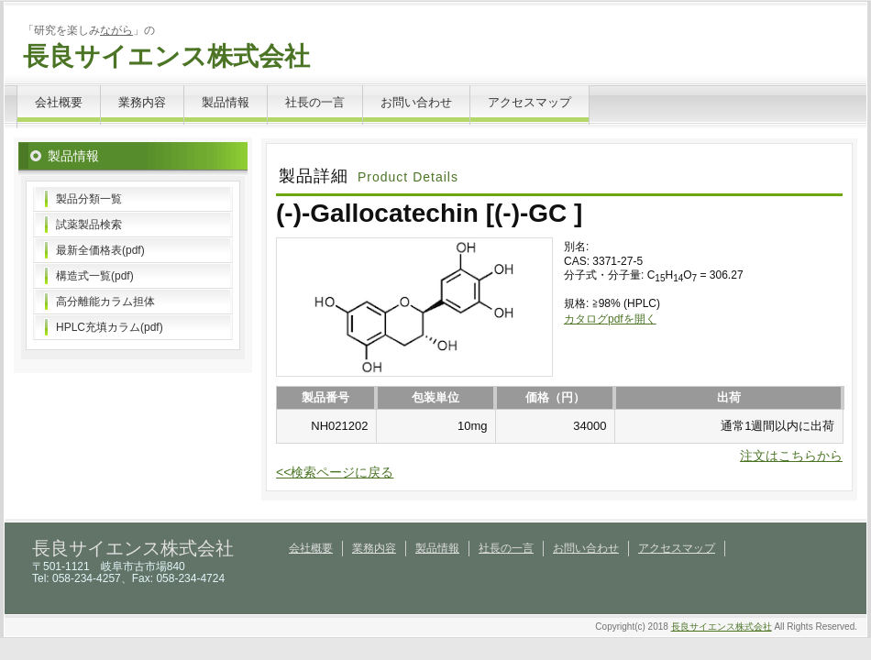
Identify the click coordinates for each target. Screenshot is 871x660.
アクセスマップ (529, 102)
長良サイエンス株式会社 (166, 56)
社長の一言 (315, 102)
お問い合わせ (416, 102)
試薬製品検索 (89, 224)
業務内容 (142, 102)
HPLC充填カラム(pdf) (109, 327)
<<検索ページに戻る (334, 472)
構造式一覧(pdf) (95, 276)
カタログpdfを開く (610, 319)
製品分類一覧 (89, 198)
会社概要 (59, 102)
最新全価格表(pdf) (100, 250)
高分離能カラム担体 (105, 301)
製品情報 (225, 102)
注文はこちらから (791, 455)
